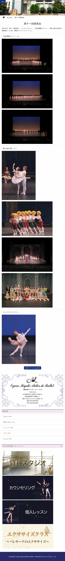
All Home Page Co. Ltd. (49, 556)
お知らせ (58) (7, 416)
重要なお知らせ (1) (9, 422)
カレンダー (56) (8, 427)
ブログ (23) (6, 433)
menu (2, 1)
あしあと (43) (7, 439)
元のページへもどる (32, 368)
